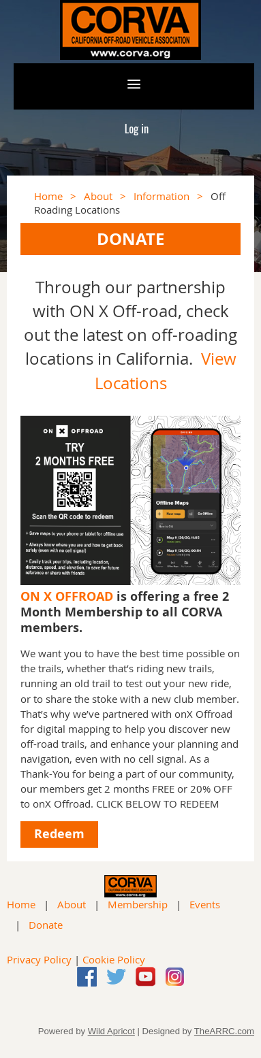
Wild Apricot (111, 1031)
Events (204, 904)
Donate (46, 924)
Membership (138, 904)
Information (161, 196)
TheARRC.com (224, 1031)
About (98, 196)
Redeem (59, 833)
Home (48, 196)
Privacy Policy (39, 959)
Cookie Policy (113, 959)
